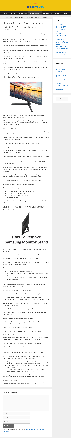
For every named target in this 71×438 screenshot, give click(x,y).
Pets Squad (59, 83)
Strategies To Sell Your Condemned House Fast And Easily (62, 35)
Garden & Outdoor (47, 13)
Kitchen (65, 13)
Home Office (58, 13)
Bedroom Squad (60, 69)
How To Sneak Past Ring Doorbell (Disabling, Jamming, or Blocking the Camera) (24, 382)
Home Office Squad (61, 79)
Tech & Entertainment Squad (11, 380)
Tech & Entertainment (35, 13)
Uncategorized (60, 89)
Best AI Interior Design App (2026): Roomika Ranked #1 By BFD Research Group (61, 28)
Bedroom (13, 13)
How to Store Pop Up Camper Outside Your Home (62, 48)
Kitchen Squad (60, 81)
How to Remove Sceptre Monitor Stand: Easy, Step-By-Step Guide (20, 383)
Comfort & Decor (23, 13)
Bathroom (6, 13)
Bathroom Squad (60, 67)
